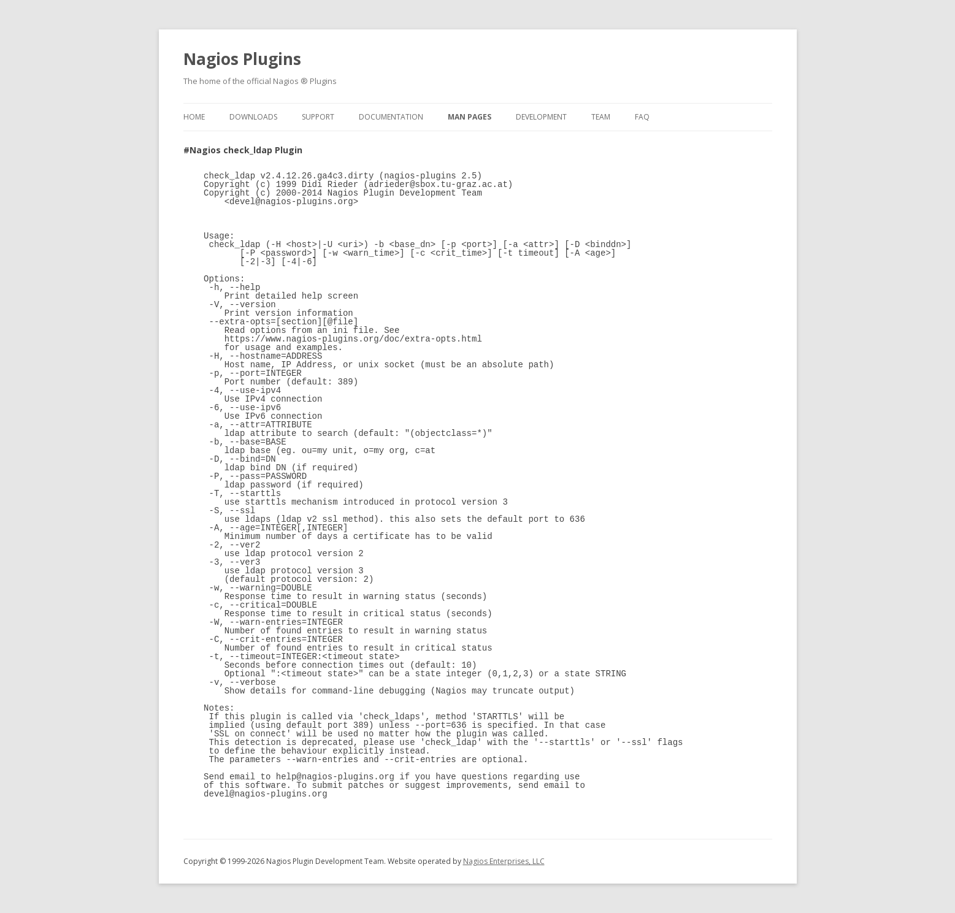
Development (541, 117)
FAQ (642, 117)
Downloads (253, 117)
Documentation (391, 117)
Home (194, 117)
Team (600, 117)
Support (318, 117)
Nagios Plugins (242, 59)
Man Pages (469, 117)
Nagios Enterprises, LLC (504, 861)
